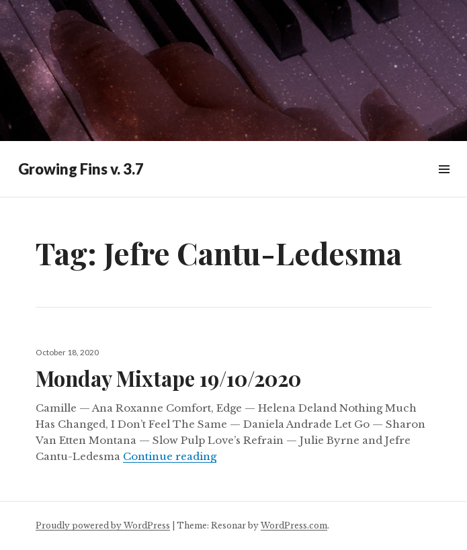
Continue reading (169, 456)
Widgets (444, 184)
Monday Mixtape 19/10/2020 (168, 378)
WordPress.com (294, 525)
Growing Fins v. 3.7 (81, 169)
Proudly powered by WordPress (103, 525)
